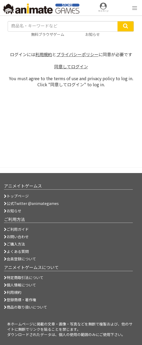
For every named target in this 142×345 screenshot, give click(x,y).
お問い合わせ (16, 236)
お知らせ (12, 210)
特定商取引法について (23, 277)
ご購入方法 (14, 244)
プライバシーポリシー (77, 54)
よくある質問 (16, 251)
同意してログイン (71, 66)
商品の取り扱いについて (25, 307)
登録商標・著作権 (20, 299)
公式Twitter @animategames (33, 203)
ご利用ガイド (16, 229)
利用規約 (43, 54)
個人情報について (20, 284)
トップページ (16, 196)
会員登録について (20, 258)
